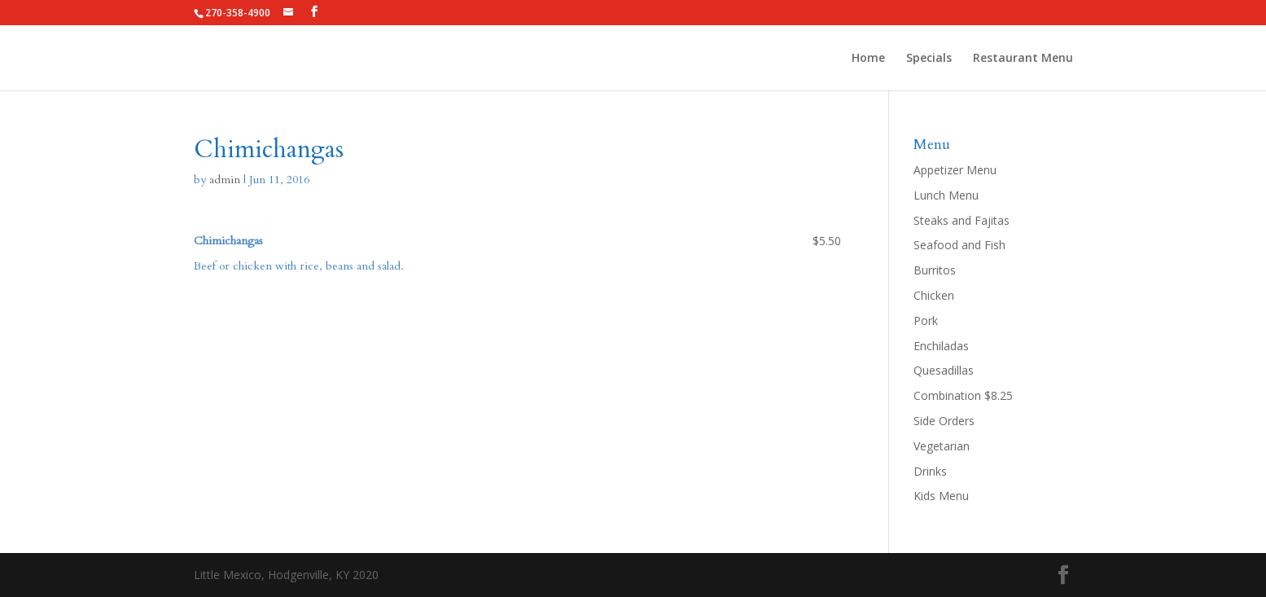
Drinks (930, 471)
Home (868, 58)
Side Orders (944, 420)
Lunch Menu (946, 195)
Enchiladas (941, 345)
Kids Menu (941, 495)
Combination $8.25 (963, 395)
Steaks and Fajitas (961, 220)
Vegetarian (941, 446)
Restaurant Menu (1023, 58)
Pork (925, 320)
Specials (929, 58)
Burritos (934, 270)
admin (224, 179)
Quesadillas (943, 370)
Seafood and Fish (959, 244)
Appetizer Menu (955, 170)
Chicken (933, 295)
